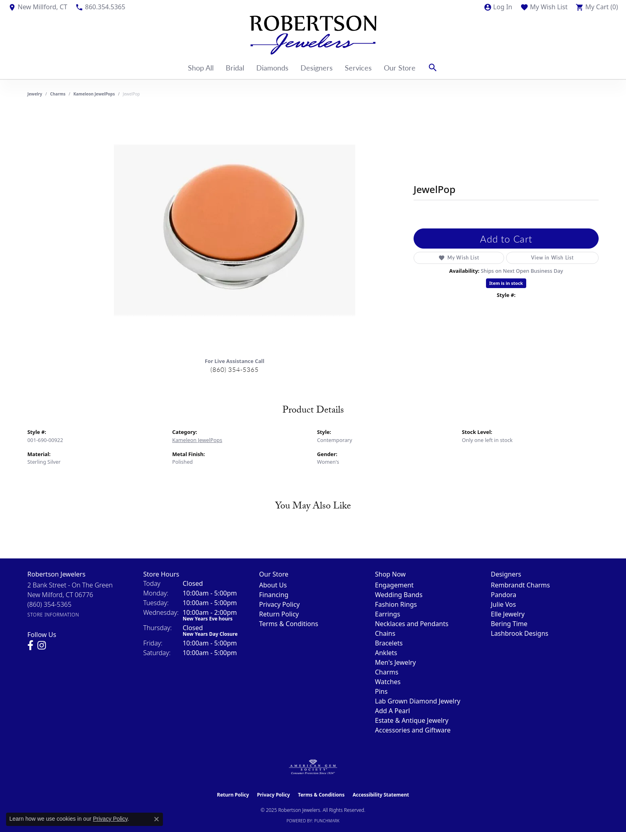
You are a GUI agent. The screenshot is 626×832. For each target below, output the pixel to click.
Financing (273, 594)
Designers (317, 67)
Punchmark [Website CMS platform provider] (327, 821)
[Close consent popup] (156, 819)
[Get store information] (53, 614)
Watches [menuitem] (388, 681)
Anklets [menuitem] (386, 652)
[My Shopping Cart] (597, 7)
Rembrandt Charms (520, 585)
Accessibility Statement (380, 794)
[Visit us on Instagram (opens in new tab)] (41, 645)
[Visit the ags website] (313, 767)
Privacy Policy (279, 604)
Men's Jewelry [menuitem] (395, 662)
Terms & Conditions (288, 623)
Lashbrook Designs (519, 633)
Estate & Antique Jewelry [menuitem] (412, 720)
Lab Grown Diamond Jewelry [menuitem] (417, 701)
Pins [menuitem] (381, 691)
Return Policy (279, 614)
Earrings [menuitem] (387, 614)
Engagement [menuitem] (394, 585)
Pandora (503, 594)
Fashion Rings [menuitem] (396, 604)
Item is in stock (506, 283)
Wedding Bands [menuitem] (398, 594)
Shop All (201, 67)
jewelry (34, 94)
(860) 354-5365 (234, 369)
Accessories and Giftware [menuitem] (413, 730)
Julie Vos (503, 604)
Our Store (400, 67)
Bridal (235, 67)
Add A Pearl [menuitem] (392, 710)
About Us (273, 585)
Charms (58, 94)
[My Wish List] (544, 7)
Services (358, 67)
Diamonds (272, 67)
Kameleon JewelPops (94, 94)
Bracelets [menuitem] (389, 643)
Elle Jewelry (508, 614)
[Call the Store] (49, 604)
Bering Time (509, 623)
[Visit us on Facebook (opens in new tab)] (30, 645)
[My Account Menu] (498, 7)
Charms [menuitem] (386, 672)
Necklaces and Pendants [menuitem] (412, 623)
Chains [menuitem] (385, 633)
